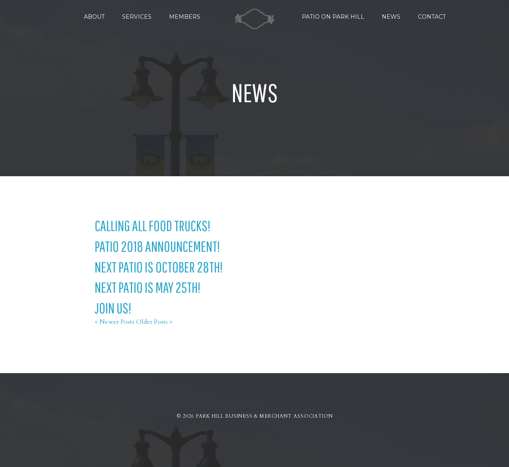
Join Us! (113, 308)
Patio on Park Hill (333, 16)
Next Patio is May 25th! (147, 287)
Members (184, 16)
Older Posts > (154, 321)
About (94, 16)
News (391, 16)
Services (137, 16)
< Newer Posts (114, 321)
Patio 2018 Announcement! (157, 246)
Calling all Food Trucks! (152, 225)
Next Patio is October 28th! (159, 267)
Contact (432, 16)
